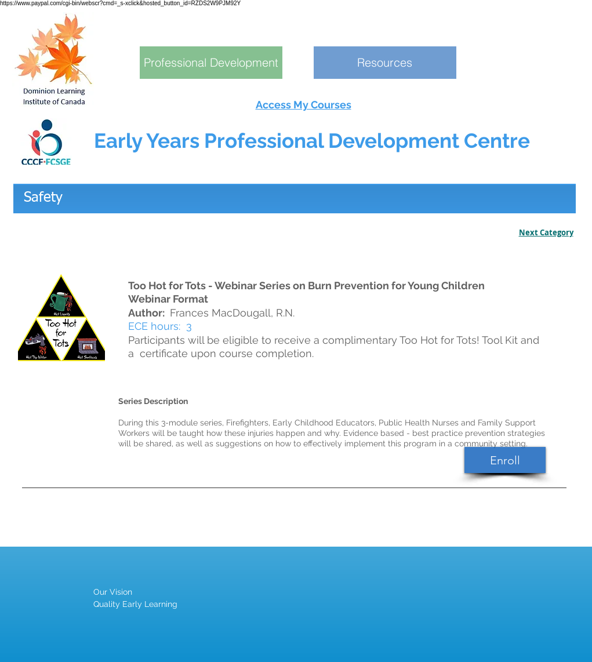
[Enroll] (505, 460)
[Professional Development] (211, 62)
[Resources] (385, 62)
